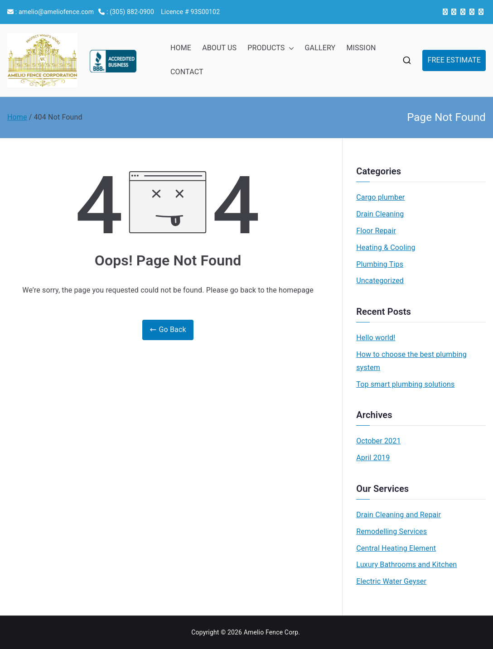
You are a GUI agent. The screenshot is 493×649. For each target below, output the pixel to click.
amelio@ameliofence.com (56, 11)
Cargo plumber (380, 197)
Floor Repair (376, 230)
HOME (180, 47)
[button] (289, 48)
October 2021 (378, 441)
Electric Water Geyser (391, 581)
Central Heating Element (396, 548)
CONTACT (186, 71)
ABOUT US (219, 47)
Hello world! (375, 337)
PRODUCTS (270, 48)
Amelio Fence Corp (271, 632)
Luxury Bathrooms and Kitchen (406, 564)
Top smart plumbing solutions (405, 384)
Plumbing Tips (379, 264)
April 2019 (373, 457)
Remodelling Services (391, 531)
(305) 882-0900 (132, 11)
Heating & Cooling (385, 247)
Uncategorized (380, 280)
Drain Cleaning (380, 214)
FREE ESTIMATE (454, 60)
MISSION (361, 47)
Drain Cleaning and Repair (398, 514)
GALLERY (320, 47)
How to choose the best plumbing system (411, 361)
